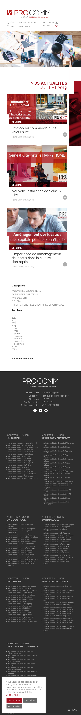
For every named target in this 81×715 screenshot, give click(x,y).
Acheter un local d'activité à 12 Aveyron (58, 618)
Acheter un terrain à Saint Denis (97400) (22, 621)
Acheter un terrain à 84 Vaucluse (20, 593)
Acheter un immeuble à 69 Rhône (56, 548)
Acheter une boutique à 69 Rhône (20, 550)
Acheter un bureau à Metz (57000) (20, 456)
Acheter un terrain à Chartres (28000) (21, 595)
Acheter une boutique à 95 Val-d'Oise (21, 557)
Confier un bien (31, 402)
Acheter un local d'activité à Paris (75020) (59, 590)
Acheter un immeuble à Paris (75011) (57, 546)
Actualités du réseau (25, 294)
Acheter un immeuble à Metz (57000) (57, 540)
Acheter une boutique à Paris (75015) (21, 546)
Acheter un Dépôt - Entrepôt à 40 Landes (59, 471)
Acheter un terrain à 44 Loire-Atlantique (22, 590)
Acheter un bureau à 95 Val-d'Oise (20, 472)
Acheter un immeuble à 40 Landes (56, 542)
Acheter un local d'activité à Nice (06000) (59, 602)
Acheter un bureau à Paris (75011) (20, 463)
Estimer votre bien (30, 405)
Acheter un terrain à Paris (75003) (20, 619)
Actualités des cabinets (26, 291)
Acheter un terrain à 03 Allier (18, 610)
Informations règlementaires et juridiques (38, 305)
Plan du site (47, 401)
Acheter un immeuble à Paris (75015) (57, 544)
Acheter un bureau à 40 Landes (19, 458)
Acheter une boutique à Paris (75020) (21, 529)
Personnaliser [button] (14, 706)
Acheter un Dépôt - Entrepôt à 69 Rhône (58, 481)
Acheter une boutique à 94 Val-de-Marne (23, 559)
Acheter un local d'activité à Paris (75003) (59, 626)
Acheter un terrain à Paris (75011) (20, 606)
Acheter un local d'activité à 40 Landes (58, 607)
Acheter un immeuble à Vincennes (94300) (59, 524)
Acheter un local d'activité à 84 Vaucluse (58, 596)
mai (16, 331)
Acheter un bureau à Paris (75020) (20, 445)
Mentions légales (50, 392)
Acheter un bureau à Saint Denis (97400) (22, 478)
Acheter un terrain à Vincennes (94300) (22, 586)
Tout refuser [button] (30, 700)
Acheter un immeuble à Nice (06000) (57, 537)
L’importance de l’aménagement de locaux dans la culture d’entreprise (36, 258)
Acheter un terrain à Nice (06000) (20, 597)
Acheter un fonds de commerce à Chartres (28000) (20, 668)
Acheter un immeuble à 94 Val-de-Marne (58, 557)
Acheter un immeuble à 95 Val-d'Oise (57, 555)
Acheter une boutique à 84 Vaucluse (21, 535)
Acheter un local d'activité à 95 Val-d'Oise (59, 620)
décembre (19, 344)
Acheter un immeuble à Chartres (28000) (58, 535)
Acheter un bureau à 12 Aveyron (20, 469)
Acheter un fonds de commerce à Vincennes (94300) (20, 652)
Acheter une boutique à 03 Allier (20, 552)
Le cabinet (34, 396)
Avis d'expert (19, 298)
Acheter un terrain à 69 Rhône (19, 608)
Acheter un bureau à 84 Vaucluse (20, 450)
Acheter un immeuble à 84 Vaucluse (57, 533)
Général (17, 301)
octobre (18, 338)
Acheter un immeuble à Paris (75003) (57, 559)
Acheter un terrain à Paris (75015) (20, 604)
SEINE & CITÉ (32, 392)
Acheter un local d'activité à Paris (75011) (58, 611)
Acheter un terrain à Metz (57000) (20, 599)
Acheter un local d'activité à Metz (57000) (59, 605)
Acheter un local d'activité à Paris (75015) (58, 609)
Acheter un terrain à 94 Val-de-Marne (21, 617)
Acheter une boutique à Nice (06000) (22, 539)
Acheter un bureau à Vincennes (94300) (22, 443)
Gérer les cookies (50, 405)
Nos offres (34, 399)
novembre (19, 341)
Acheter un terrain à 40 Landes (19, 601)
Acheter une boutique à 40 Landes (21, 544)
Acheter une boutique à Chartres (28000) (23, 537)
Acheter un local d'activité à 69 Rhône (57, 613)
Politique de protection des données (55, 397)
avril (16, 328)
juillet (17, 333)
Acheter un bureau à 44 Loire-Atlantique (23, 447)
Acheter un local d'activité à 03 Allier (57, 616)
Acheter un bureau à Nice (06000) (20, 454)
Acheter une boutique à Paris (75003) (21, 561)
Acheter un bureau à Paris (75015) (20, 461)
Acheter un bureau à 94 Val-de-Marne (22, 474)
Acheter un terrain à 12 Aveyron (19, 612)
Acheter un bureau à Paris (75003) (20, 476)
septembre (19, 336)
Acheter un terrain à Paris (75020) (20, 588)
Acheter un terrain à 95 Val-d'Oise (20, 615)
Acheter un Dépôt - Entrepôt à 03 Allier (58, 484)
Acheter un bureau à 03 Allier (19, 467)
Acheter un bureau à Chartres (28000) (22, 452)
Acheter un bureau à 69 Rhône (19, 465)
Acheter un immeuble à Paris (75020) (57, 527)
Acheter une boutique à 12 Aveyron (21, 555)
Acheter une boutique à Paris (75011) (21, 548)
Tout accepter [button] (14, 700)
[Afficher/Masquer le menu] (72, 710)
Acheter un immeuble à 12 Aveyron (56, 553)
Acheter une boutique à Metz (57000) (22, 541)
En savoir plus (13, 695)
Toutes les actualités (22, 358)
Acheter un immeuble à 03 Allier (55, 551)
